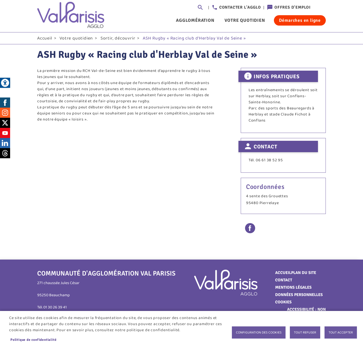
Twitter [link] (5, 123)
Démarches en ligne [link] (300, 20)
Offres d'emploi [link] (292, 7)
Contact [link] (283, 280)
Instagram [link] (5, 113)
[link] (5, 83)
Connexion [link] (321, 8)
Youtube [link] (5, 133)
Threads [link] (5, 153)
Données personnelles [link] (299, 294)
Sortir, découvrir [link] (117, 38)
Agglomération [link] (195, 20)
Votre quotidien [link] (245, 20)
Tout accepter (341, 332)
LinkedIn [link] (5, 143)
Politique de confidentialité (33, 340)
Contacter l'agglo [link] (240, 7)
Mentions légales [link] (293, 287)
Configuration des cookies (258, 332)
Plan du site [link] (303, 272)
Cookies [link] (283, 302)
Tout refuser (305, 332)
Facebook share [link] (250, 228)
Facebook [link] (5, 102)
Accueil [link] (44, 38)
